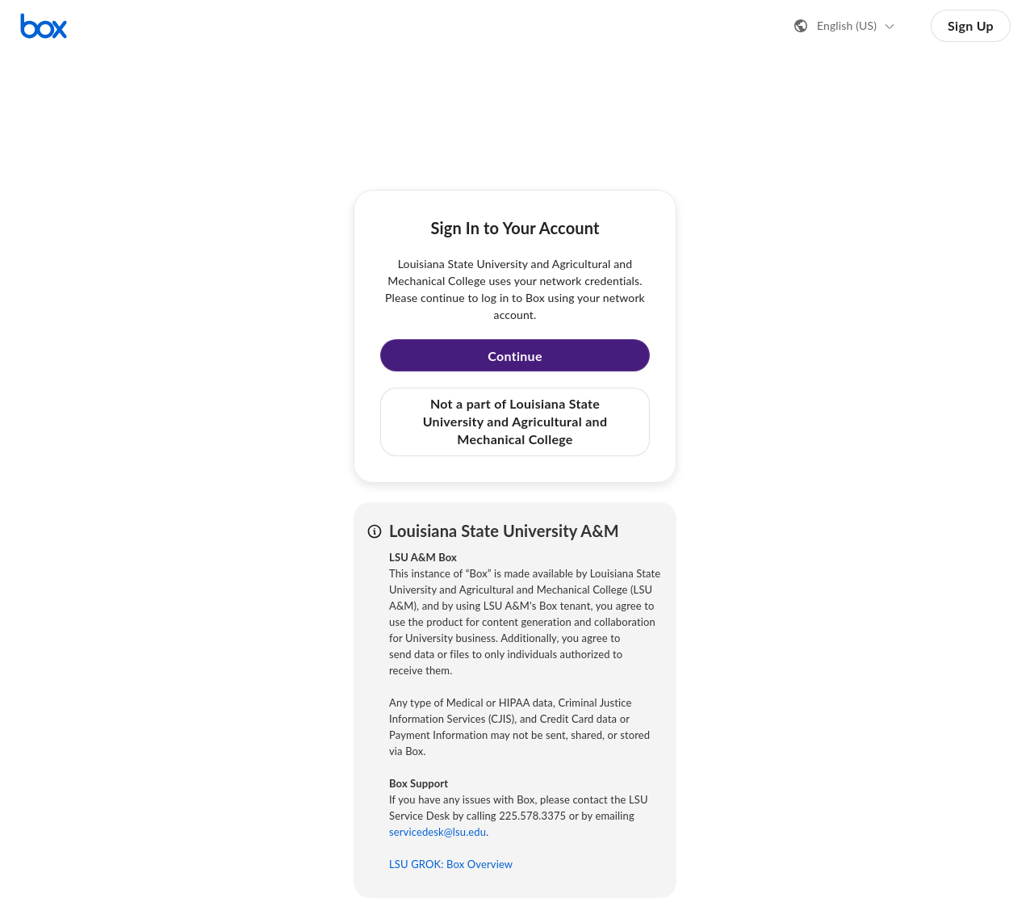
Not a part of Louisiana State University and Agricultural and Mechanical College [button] (515, 421)
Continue (515, 355)
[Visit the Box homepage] (43, 26)
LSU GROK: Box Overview (451, 864)
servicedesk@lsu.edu (437, 831)
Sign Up (971, 25)
